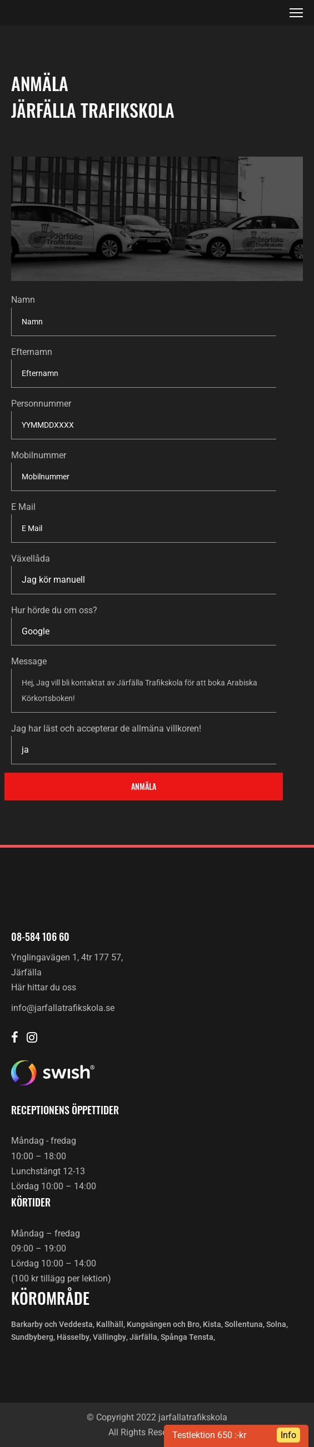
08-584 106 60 (40, 936)
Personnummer (41, 403)
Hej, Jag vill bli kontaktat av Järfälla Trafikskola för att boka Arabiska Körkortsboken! (143, 691)
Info (288, 1435)
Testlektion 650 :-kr (209, 1435)
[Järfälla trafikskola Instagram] (32, 1038)
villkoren (182, 728)
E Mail (23, 507)
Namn (23, 299)
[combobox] (143, 580)
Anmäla (143, 786)
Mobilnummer (38, 455)
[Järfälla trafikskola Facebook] (14, 1038)
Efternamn (31, 352)
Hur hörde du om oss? (54, 610)
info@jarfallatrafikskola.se (62, 1008)
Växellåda (30, 558)
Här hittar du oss (43, 987)
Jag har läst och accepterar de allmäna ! (106, 728)
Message (29, 661)
